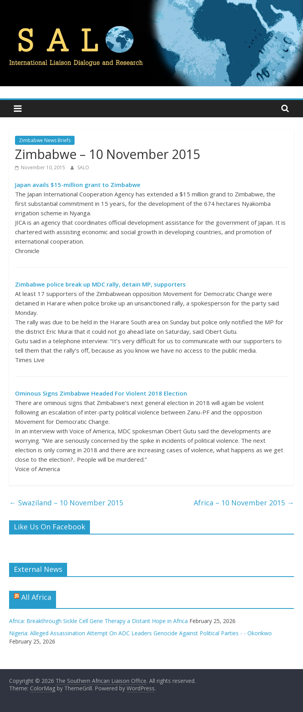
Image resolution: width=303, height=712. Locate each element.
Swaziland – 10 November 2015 (66, 502)
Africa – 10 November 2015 (244, 502)
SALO (83, 167)
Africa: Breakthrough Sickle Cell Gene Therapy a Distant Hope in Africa (98, 621)
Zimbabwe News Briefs (45, 140)
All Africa (36, 597)
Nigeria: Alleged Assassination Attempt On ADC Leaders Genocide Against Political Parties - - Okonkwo (140, 633)
